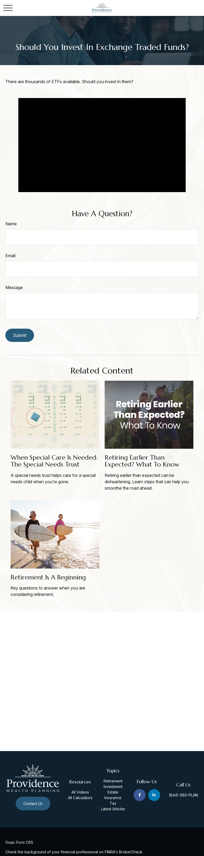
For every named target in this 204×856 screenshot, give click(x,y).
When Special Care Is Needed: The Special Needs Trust (54, 461)
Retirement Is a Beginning (48, 577)
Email (10, 255)
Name (11, 223)
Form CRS (24, 842)
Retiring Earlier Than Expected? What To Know (142, 461)
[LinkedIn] (154, 795)
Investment (113, 786)
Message (14, 287)
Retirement (113, 781)
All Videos (80, 792)
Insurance (112, 797)
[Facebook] (140, 795)
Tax (113, 803)
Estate (113, 792)
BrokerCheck (130, 852)
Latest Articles (113, 809)
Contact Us (32, 803)
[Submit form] (19, 335)
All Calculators (80, 797)
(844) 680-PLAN (183, 795)
